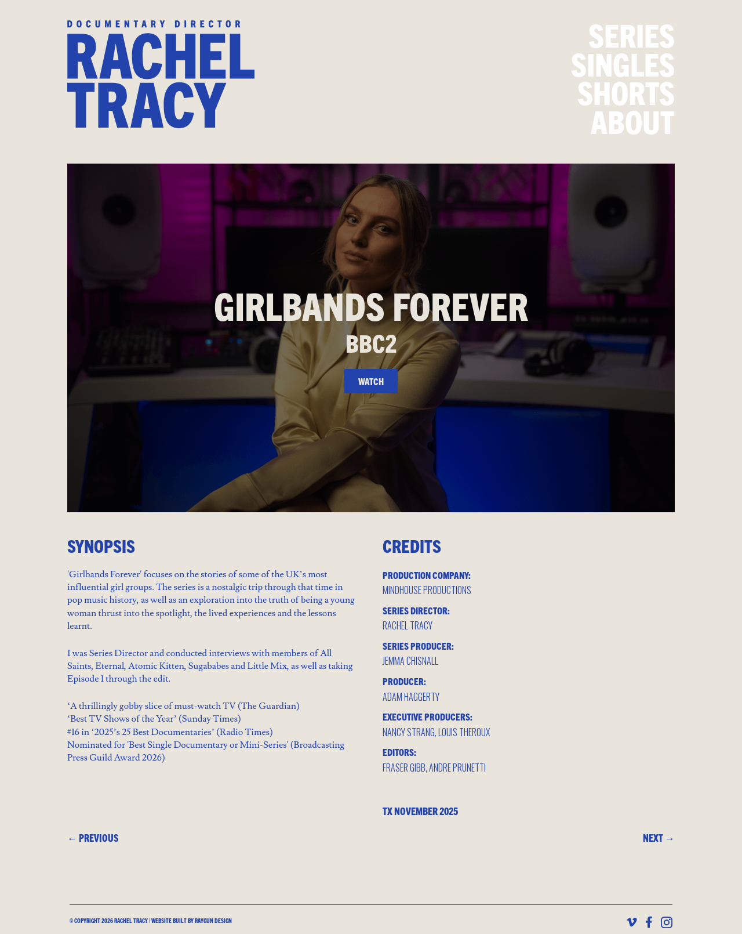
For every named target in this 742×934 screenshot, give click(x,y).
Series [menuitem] (631, 34)
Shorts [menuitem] (626, 92)
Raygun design (213, 920)
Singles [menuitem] (623, 63)
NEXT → (659, 837)
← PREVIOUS (93, 837)
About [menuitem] (633, 121)
